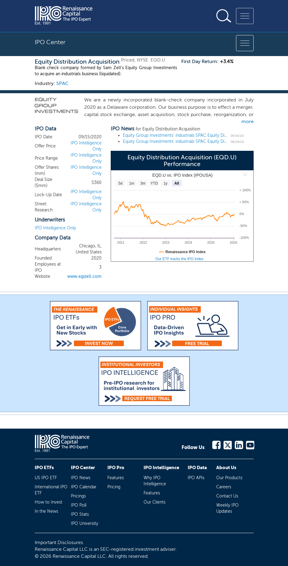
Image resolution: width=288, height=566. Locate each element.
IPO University (84, 523)
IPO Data (197, 467)
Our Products (229, 477)
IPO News (80, 477)
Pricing (113, 487)
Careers (223, 487)
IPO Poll (78, 505)
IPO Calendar (83, 487)
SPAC (62, 83)
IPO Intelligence (161, 467)
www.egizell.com (84, 276)
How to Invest (48, 502)
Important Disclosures (59, 542)
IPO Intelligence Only (55, 228)
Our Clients (154, 502)
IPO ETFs (44, 467)
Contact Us (227, 496)
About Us (226, 467)
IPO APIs (196, 477)
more (247, 121)
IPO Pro (115, 467)
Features (115, 477)
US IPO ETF (46, 477)
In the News (46, 511)
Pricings (78, 496)
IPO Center (83, 467)
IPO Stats (80, 514)
